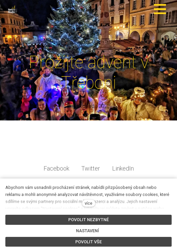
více (88, 203)
